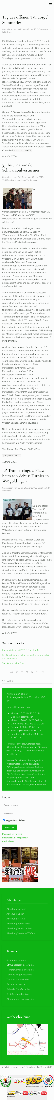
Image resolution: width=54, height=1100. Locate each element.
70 (32, 672)
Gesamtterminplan (16, 984)
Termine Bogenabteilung (19, 974)
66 (11, 672)
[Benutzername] (27, 805)
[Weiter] (47, 672)
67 (17, 672)
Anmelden (9, 827)
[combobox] (27, 681)
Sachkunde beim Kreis (13, 663)
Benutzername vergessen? (15, 837)
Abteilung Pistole (15, 918)
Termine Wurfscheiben (18, 979)
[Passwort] (27, 813)
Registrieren (8, 841)
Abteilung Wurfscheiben (19, 928)
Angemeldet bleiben (14, 820)
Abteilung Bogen (15, 913)
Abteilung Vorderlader (27, 180)
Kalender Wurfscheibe (18, 989)
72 (42, 672)
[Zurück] (6, 672)
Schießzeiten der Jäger (18, 994)
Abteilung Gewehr (16, 909)
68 (22, 672)
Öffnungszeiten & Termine (20, 964)
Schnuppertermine (16, 960)
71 (37, 672)
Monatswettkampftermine (20, 969)
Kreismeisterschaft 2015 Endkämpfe (20, 650)
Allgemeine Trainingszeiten (20, 999)
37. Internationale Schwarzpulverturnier (21, 167)
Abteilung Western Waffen (20, 933)
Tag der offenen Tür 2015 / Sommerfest (25, 19)
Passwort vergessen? (12, 834)
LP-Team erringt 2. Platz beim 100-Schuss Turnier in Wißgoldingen (25, 476)
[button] (50, 4)
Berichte (8, 32)
